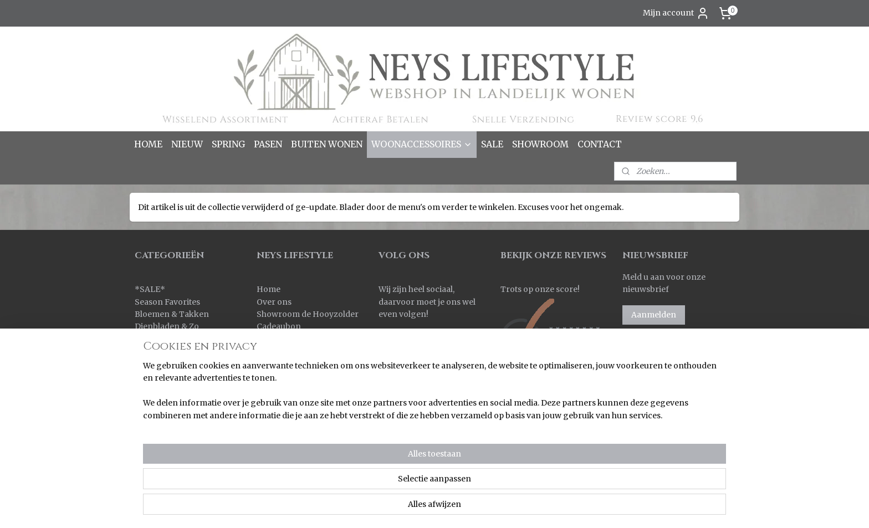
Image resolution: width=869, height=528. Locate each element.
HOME (148, 144)
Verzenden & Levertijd (300, 351)
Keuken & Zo (159, 351)
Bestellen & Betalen (294, 339)
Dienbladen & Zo (167, 326)
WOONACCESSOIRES (421, 144)
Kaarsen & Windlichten (179, 339)
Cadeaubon (279, 326)
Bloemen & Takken (173, 314)
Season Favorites (167, 302)
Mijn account (676, 13)
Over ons (274, 302)
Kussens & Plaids (167, 388)
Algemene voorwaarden (304, 401)
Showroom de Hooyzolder (308, 314)
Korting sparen (288, 376)
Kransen (151, 376)
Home (268, 289)
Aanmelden (653, 315)
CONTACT (599, 144)
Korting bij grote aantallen (308, 388)
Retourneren (282, 363)
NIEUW (187, 144)
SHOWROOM (540, 144)
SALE (492, 144)
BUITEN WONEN (326, 144)
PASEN (268, 144)
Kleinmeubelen (164, 363)
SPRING (228, 144)
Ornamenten (160, 401)
